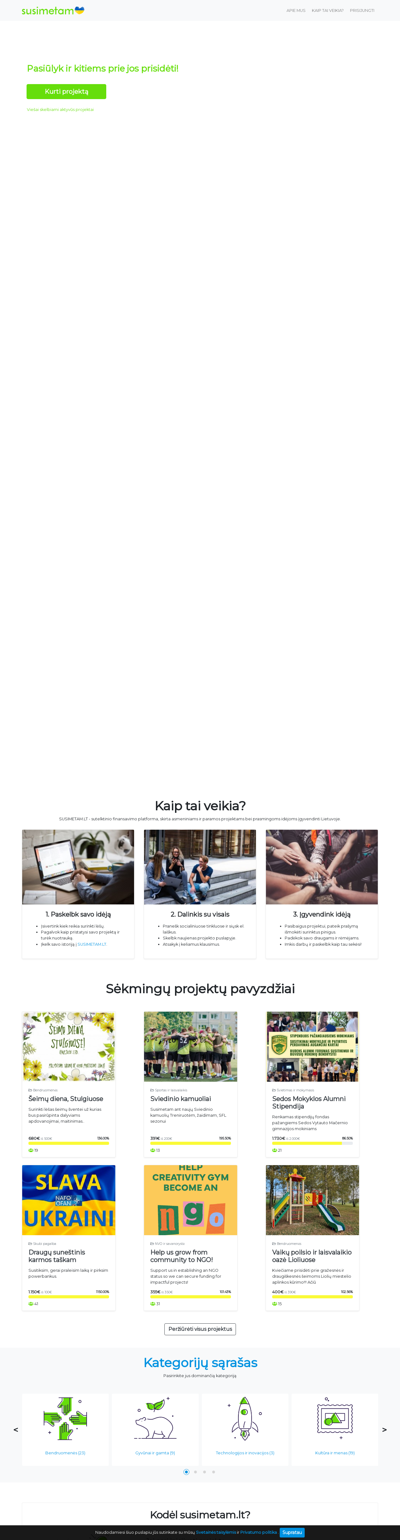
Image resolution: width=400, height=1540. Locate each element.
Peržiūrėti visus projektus (200, 1351)
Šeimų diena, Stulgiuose (65, 1113)
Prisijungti (362, 10)
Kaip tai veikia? (328, 10)
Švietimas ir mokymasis (293, 1104)
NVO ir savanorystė (167, 1266)
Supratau (292, 1532)
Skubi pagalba (42, 1266)
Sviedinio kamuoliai (180, 1113)
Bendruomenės (43, 1104)
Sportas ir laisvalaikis (168, 1104)
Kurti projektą (66, 91)
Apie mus (296, 10)
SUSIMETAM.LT (92, 944)
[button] (186, 1494)
